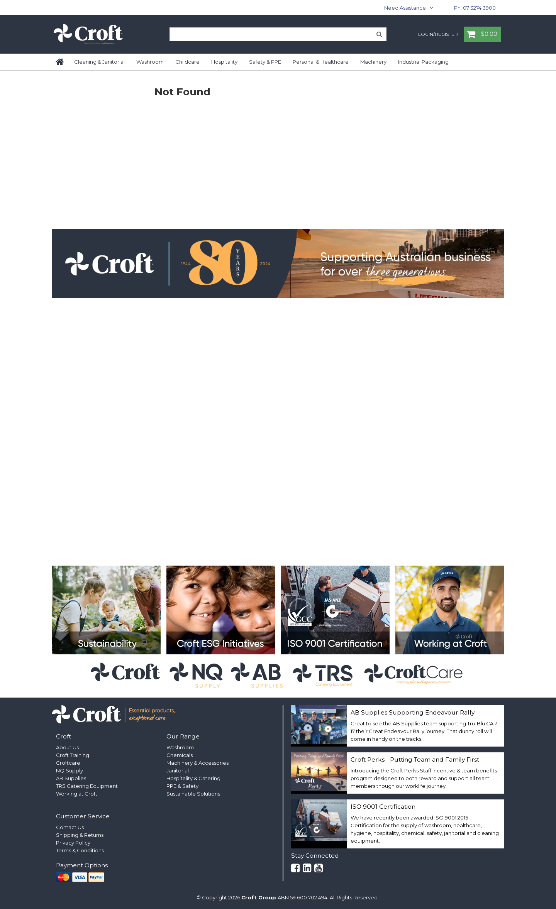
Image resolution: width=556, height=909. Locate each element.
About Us (67, 747)
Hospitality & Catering (193, 778)
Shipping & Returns (79, 835)
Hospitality (224, 62)
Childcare (187, 62)
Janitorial (177, 770)
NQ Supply (69, 770)
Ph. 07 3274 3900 (475, 8)
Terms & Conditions (80, 850)
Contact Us (70, 827)
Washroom (150, 62)
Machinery (373, 62)
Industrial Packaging (423, 62)
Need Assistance (405, 8)
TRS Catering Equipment (87, 786)
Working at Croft (76, 794)
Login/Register (438, 34)
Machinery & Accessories (197, 763)
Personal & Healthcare (321, 62)
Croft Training (72, 755)
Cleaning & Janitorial (99, 62)
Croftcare (68, 763)
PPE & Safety (182, 786)
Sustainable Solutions (193, 794)
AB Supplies (71, 778)
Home (60, 62)
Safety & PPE (265, 62)
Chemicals (179, 755)
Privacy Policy (73, 843)
